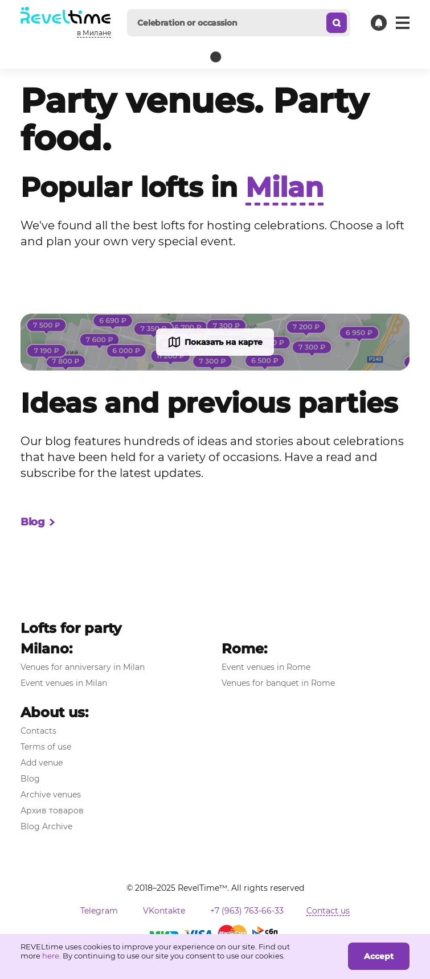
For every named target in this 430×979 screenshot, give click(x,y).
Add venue (42, 763)
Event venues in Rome (266, 667)
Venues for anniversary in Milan (83, 667)
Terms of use (46, 747)
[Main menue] (402, 23)
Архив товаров (52, 810)
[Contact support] (379, 23)
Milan (284, 187)
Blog (38, 522)
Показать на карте (215, 342)
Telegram (99, 911)
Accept (379, 956)
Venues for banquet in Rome (278, 683)
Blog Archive (46, 826)
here (50, 955)
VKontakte (164, 911)
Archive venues (51, 794)
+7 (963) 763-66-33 (247, 911)
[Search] (336, 23)
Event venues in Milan (64, 683)
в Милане (94, 32)
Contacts (38, 731)
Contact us (328, 911)
